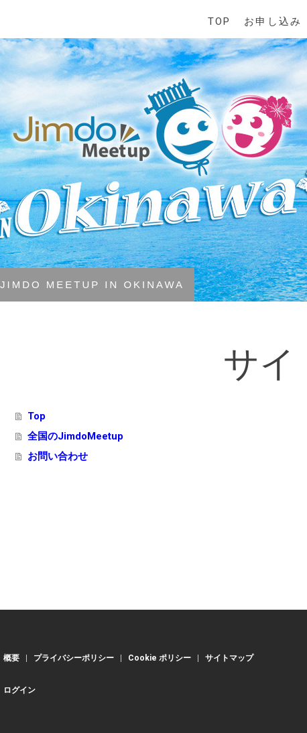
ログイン (19, 690)
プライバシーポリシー (74, 658)
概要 (11, 658)
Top (219, 21)
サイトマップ (229, 658)
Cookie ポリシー (159, 658)
